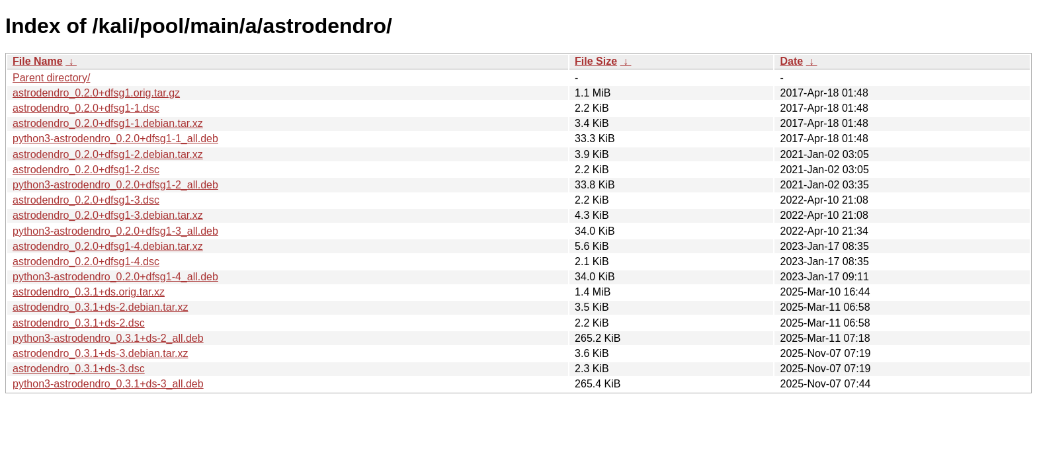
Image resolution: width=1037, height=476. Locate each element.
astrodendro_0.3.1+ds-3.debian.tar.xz (100, 353)
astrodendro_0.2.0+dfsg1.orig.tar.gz (96, 93)
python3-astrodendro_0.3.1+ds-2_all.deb (108, 338)
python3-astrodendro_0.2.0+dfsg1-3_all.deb (115, 231)
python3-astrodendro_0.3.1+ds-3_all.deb (108, 383)
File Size (596, 61)
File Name (38, 61)
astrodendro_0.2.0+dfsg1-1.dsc (86, 108)
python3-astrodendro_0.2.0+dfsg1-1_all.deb (115, 138)
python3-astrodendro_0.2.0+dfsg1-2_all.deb (115, 184)
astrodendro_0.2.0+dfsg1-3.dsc (86, 200)
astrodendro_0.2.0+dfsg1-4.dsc (86, 261)
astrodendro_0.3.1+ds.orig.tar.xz (89, 292)
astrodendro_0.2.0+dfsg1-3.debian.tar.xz (108, 215)
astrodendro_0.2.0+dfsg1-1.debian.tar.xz (108, 123)
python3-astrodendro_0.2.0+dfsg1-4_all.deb (115, 276)
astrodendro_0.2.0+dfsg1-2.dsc (86, 169)
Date (791, 61)
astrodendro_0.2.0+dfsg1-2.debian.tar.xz (108, 154)
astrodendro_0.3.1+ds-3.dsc (79, 368)
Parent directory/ (51, 77)
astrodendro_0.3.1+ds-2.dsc (79, 323)
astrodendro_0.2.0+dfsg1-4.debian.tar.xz (108, 246)
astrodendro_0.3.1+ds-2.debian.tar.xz (100, 307)
